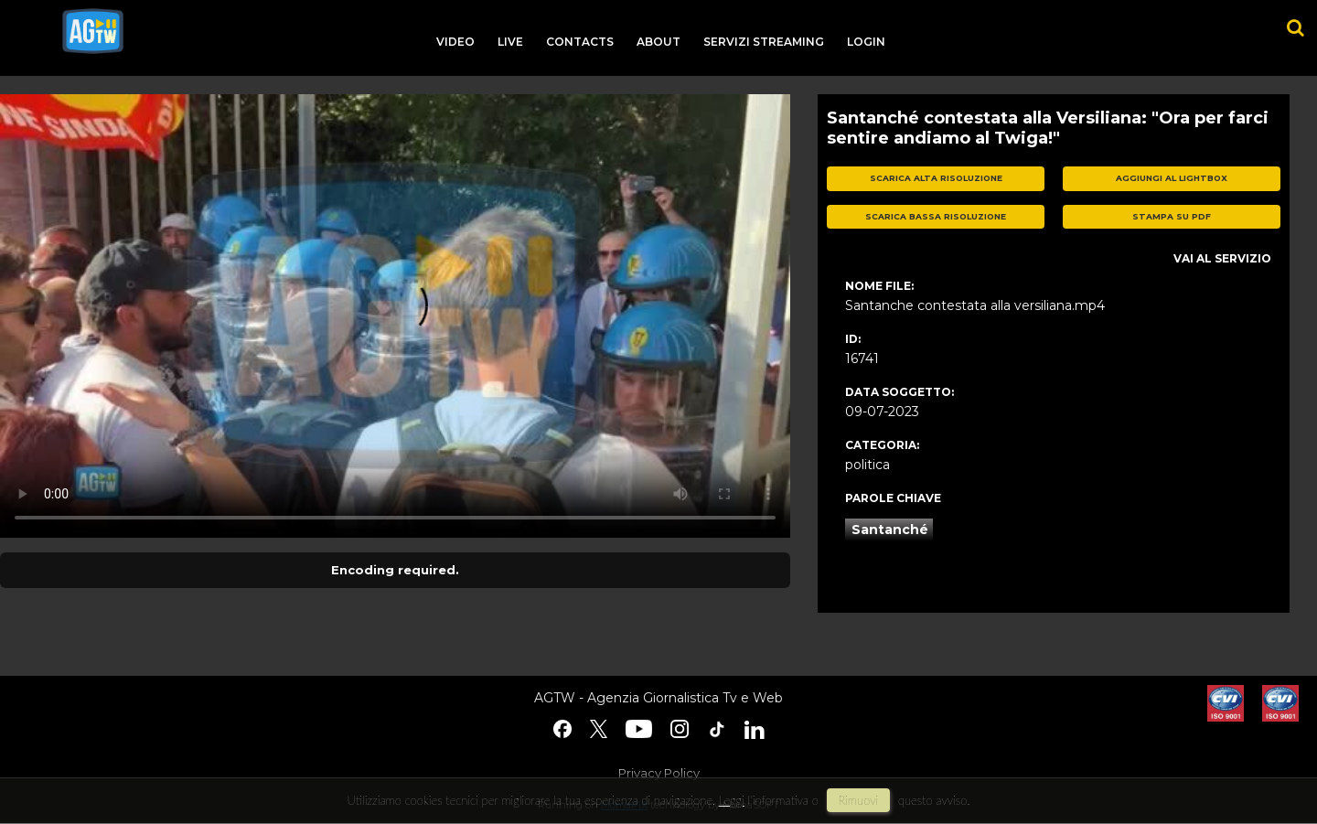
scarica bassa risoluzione (935, 216)
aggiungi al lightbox (1171, 178)
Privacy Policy (659, 772)
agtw (93, 31)
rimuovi (859, 800)
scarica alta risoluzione (936, 178)
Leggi (731, 800)
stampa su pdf (1171, 216)
